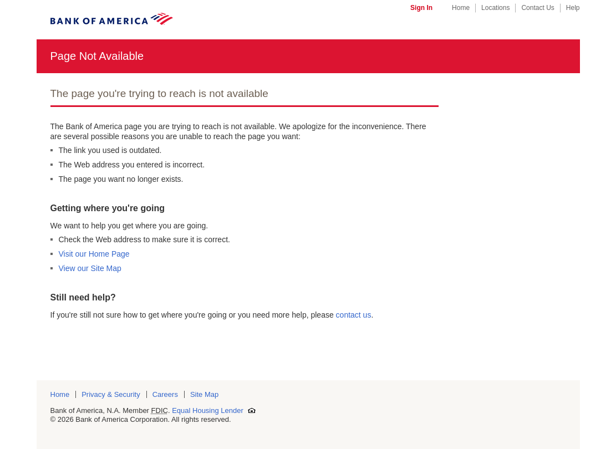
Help (573, 8)
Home (461, 8)
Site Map (204, 394)
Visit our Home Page (94, 253)
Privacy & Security (111, 394)
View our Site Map (90, 268)
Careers (165, 394)
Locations (495, 8)
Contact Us (537, 8)
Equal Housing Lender (214, 410)
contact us (353, 314)
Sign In (421, 8)
